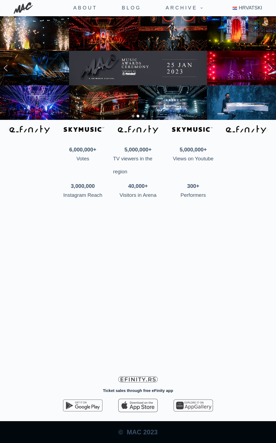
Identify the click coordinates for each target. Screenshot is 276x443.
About (85, 8)
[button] (5, 68)
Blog (131, 8)
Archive (185, 8)
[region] (138, 68)
